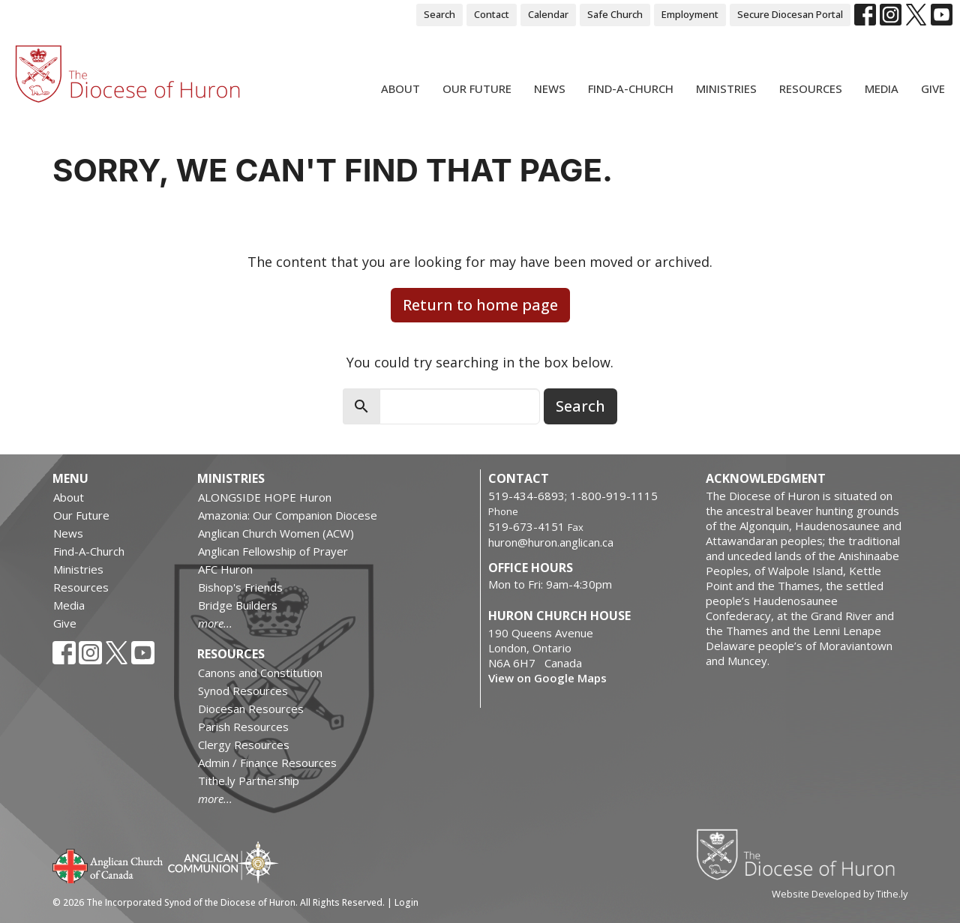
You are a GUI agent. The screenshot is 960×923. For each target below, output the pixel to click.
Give (933, 88)
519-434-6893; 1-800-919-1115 (573, 495)
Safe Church (615, 14)
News (550, 88)
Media (881, 88)
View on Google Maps (547, 677)
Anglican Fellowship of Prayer (273, 551)
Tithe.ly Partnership (248, 780)
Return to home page (480, 305)
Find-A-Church (631, 88)
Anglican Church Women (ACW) (276, 533)
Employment (690, 14)
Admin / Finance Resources (267, 762)
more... (215, 623)
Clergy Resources (244, 744)
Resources (810, 88)
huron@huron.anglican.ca (551, 542)
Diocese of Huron (801, 854)
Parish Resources (243, 726)
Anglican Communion (223, 862)
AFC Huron (225, 569)
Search (439, 14)
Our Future (477, 88)
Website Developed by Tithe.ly (840, 894)
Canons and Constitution (260, 672)
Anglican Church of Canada (108, 864)
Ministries (726, 88)
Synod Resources (243, 690)
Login (406, 902)
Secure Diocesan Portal (790, 14)
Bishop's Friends (240, 587)
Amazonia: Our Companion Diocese (287, 515)
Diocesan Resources (251, 708)
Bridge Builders (238, 605)
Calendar (548, 14)
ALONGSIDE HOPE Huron (265, 497)
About (400, 88)
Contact (491, 14)
